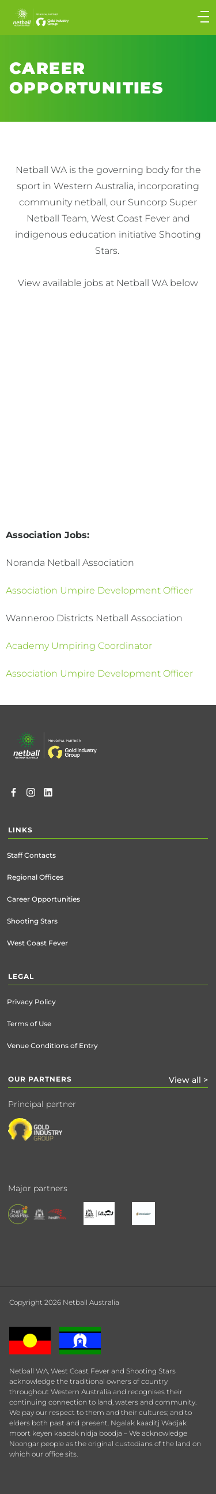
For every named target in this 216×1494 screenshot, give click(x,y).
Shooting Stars (32, 921)
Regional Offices (35, 877)
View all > (188, 1080)
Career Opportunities (43, 899)
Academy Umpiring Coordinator (80, 645)
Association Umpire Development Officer (99, 590)
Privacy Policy (31, 1001)
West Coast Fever (37, 943)
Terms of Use (29, 1023)
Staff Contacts (31, 855)
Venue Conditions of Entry (52, 1045)
